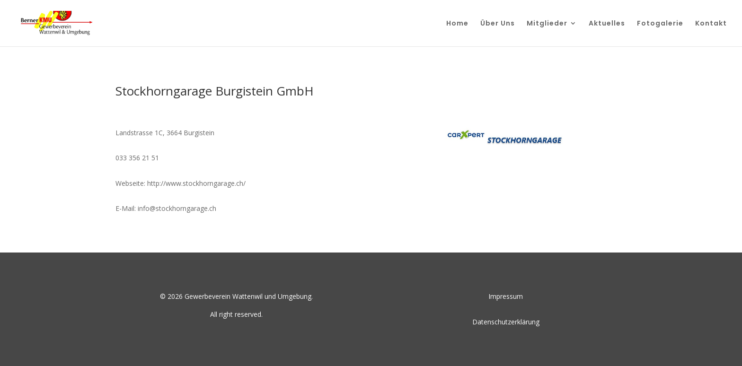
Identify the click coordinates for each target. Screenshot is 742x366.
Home (457, 24)
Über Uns (497, 24)
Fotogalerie (660, 24)
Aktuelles (607, 24)
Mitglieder (547, 24)
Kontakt (711, 24)
